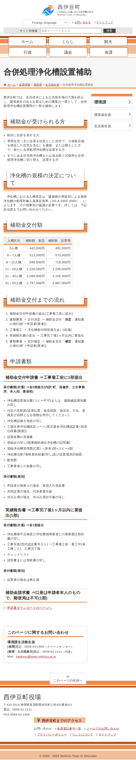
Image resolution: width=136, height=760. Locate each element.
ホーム (27, 41)
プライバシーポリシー (52, 734)
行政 (28, 52)
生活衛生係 (52, 84)
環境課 (38, 84)
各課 (109, 52)
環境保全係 (113, 114)
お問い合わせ (82, 22)
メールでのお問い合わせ (103, 728)
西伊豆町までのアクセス (59, 720)
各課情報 (24, 84)
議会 (68, 52)
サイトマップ (104, 22)
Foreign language (49, 22)
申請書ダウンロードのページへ (29, 607)
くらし (68, 41)
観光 (108, 41)
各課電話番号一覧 (69, 728)
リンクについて (82, 734)
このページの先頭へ (68, 678)
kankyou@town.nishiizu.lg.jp (36, 656)
